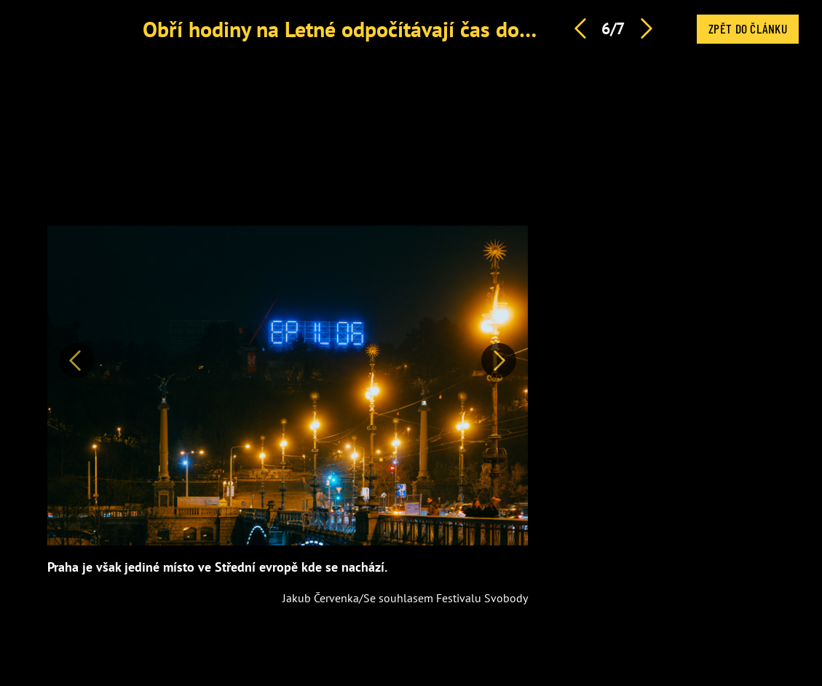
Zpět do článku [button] (747, 28)
